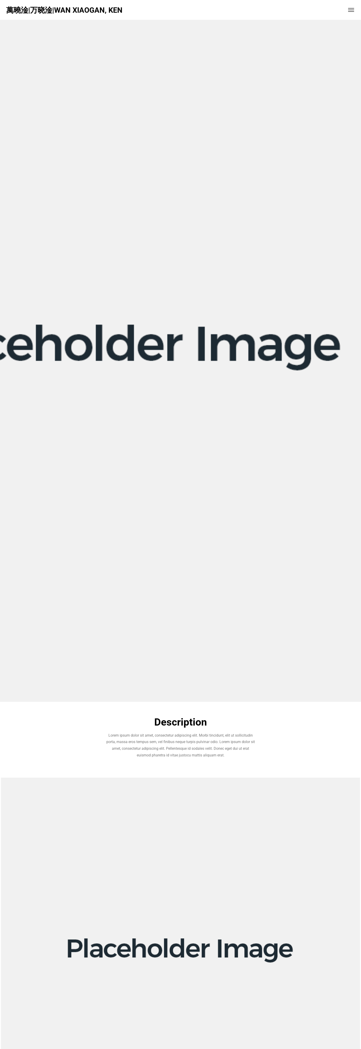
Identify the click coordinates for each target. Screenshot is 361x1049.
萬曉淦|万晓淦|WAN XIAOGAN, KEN (64, 10)
